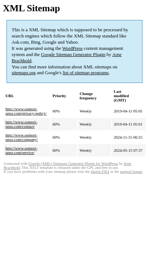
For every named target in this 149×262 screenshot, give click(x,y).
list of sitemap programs (86, 72)
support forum (131, 172)
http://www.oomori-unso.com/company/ (21, 137)
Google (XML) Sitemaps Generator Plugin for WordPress (73, 164)
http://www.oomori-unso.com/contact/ (21, 124)
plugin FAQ (100, 172)
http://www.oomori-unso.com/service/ (21, 150)
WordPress (72, 48)
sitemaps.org (24, 72)
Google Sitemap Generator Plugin (73, 54)
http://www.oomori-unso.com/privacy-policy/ (26, 111)
